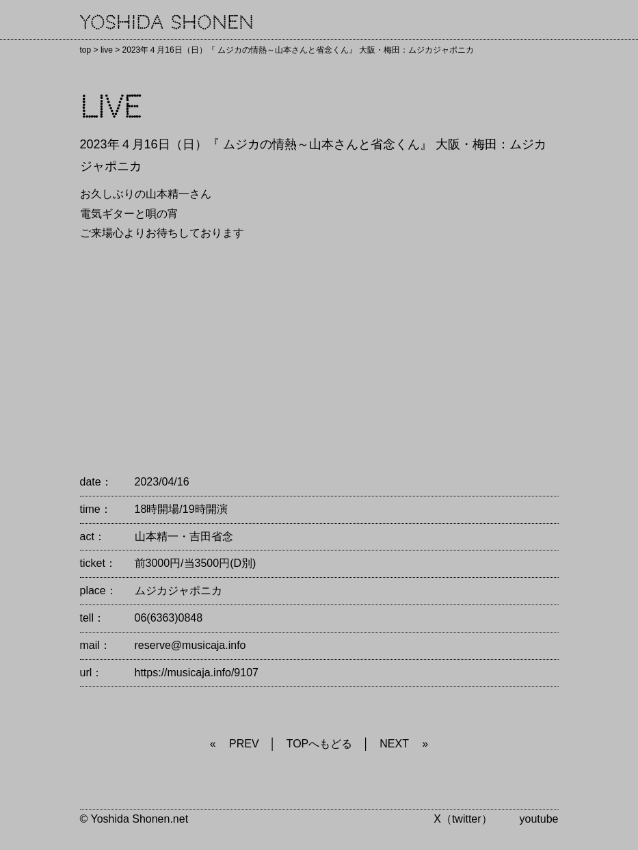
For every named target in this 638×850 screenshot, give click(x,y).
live (107, 50)
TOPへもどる (320, 743)
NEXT (394, 743)
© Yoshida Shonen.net (134, 819)
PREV (244, 743)
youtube (539, 819)
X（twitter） (463, 819)
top (86, 50)
